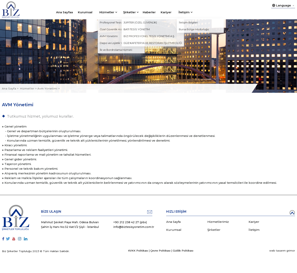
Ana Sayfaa (64, 12)
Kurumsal (85, 12)
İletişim (184, 12)
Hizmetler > (28, 88)
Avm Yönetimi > (48, 88)
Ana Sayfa (9, 88)
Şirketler (129, 12)
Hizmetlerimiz (218, 222)
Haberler (149, 12)
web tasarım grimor (282, 250)
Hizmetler (106, 12)
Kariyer (166, 12)
